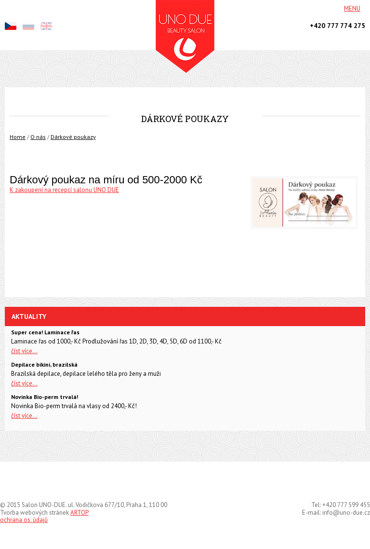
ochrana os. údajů (24, 520)
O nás (38, 136)
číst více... (24, 351)
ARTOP (79, 512)
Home (18, 136)
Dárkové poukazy (73, 136)
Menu (352, 8)
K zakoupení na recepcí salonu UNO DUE (64, 190)
